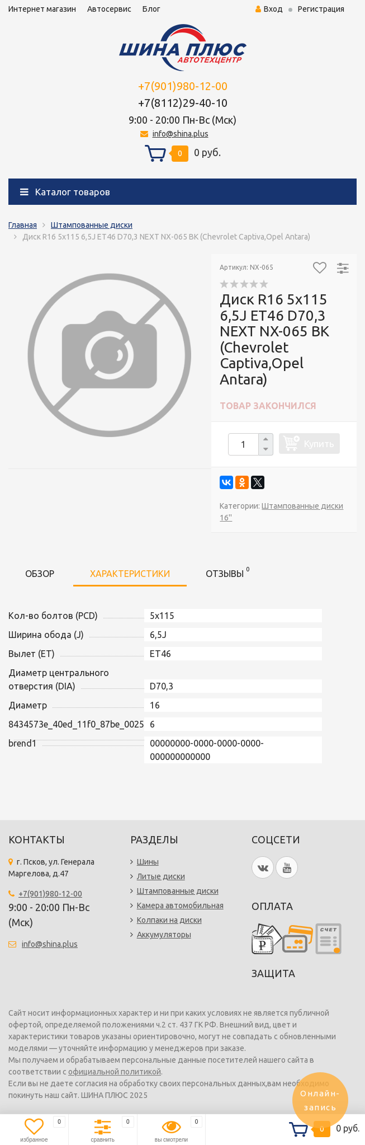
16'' (226, 517)
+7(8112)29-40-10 (182, 102)
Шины (148, 861)
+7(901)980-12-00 (182, 85)
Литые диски (161, 876)
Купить (319, 443)
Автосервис (109, 8)
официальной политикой (114, 1071)
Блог (151, 8)
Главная (22, 224)
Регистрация (321, 8)
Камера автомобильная (180, 905)
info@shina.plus (180, 133)
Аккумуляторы (164, 934)
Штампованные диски (91, 224)
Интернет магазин (42, 8)
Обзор (39, 574)
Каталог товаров (65, 191)
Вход (269, 8)
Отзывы (227, 572)
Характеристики (130, 574)
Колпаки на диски (169, 920)
